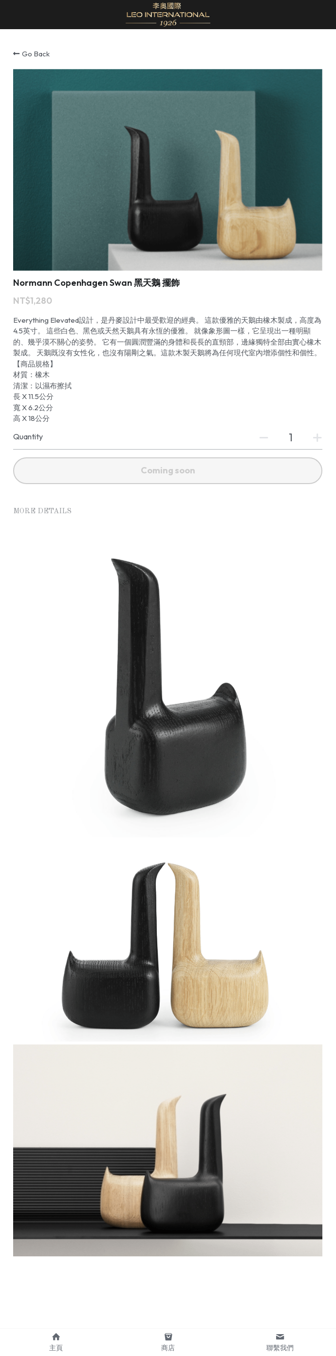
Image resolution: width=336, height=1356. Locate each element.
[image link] (168, 14)
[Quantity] (290, 437)
